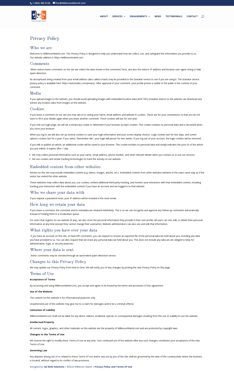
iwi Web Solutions (54, 366)
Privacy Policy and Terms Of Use (113, 366)
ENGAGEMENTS (138, 16)
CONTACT (192, 16)
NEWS (158, 16)
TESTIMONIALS (173, 16)
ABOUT (104, 16)
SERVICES (117, 16)
